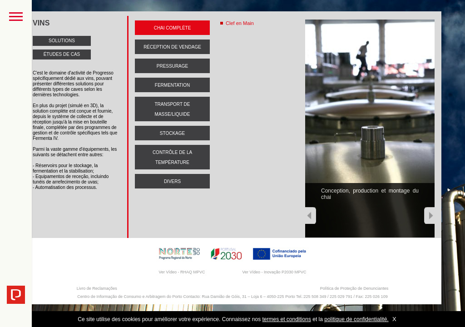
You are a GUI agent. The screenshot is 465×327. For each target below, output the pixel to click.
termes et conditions (286, 319)
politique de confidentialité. (356, 319)
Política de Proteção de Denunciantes (354, 288)
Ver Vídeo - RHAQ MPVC (181, 272)
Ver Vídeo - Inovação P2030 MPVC (274, 272)
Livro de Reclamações (97, 288)
